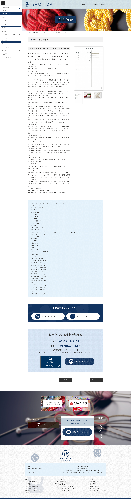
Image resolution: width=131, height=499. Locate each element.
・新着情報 (92, 484)
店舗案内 (103, 4)
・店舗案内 (92, 479)
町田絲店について (84, 4)
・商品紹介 (28, 484)
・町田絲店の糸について (32, 486)
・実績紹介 (28, 493)
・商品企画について (31, 488)
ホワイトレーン (35, 234)
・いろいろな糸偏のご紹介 (62, 490)
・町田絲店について (31, 482)
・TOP (27, 479)
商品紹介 (95, 4)
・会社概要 (92, 482)
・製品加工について (31, 490)
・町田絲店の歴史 (59, 484)
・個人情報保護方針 (95, 488)
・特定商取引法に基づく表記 (97, 490)
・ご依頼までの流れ (60, 482)
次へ (93, 380)
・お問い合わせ (93, 486)
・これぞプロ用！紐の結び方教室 (64, 488)
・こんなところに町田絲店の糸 (63, 486)
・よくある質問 (58, 479)
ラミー (33, 208)
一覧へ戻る (65, 380)
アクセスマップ (33, 473)
